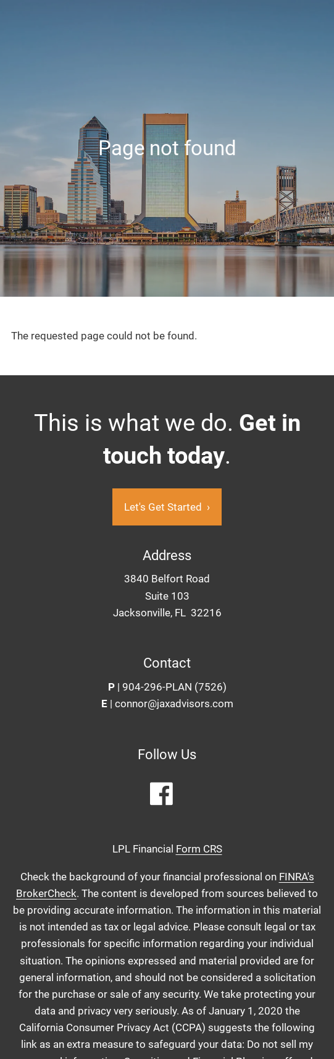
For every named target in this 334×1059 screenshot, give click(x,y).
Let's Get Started (167, 507)
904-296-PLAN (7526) (174, 687)
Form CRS (199, 849)
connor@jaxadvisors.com (174, 704)
